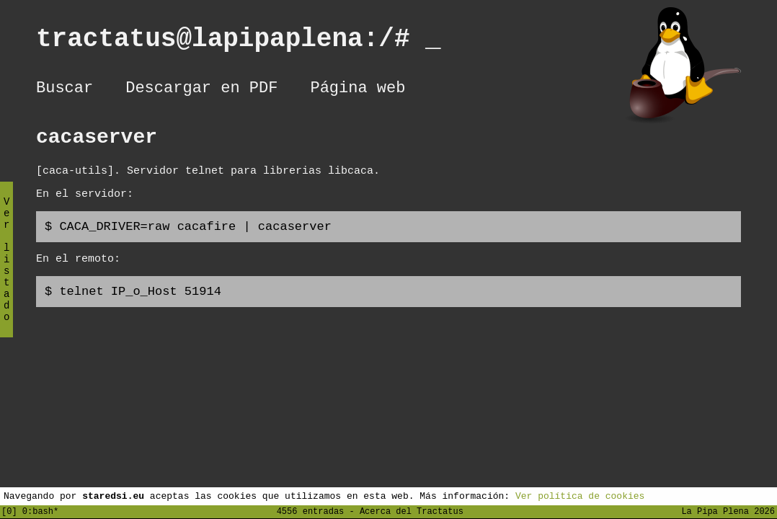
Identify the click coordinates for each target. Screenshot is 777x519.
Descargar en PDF (201, 90)
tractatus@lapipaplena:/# (238, 42)
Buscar (64, 90)
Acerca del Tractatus (411, 511)
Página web (357, 90)
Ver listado (6, 271)
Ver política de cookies (579, 495)
